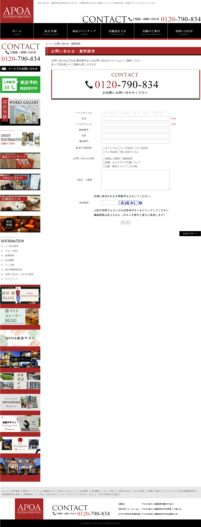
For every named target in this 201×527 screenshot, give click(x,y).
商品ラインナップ (31, 491)
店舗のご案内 (154, 491)
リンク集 (9, 265)
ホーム (48, 43)
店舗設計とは (49, 491)
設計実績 (15, 491)
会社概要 (9, 260)
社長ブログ (52, 494)
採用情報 (27, 494)
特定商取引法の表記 (11, 494)
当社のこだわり (65, 491)
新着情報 (9, 255)
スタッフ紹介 (11, 251)
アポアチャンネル (86, 494)
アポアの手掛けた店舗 (107, 494)
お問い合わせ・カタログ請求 (19, 274)
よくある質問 (11, 246)
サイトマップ (11, 279)
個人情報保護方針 (14, 269)
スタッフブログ (67, 494)
